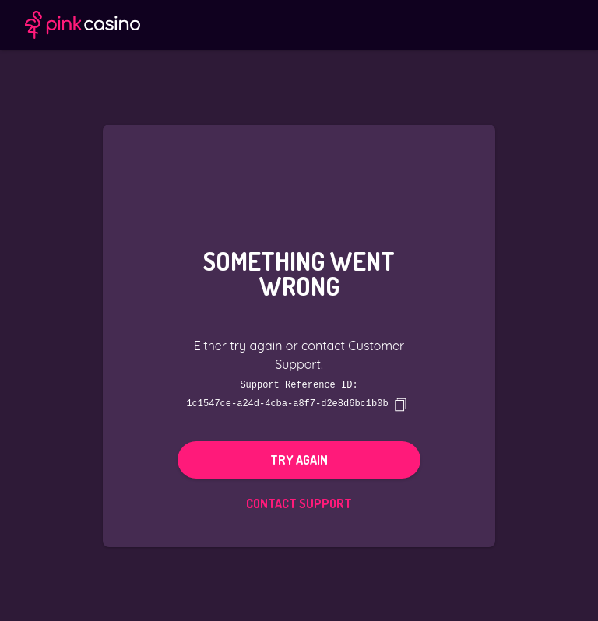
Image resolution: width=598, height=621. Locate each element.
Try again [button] (299, 459)
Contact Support (299, 502)
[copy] (400, 404)
